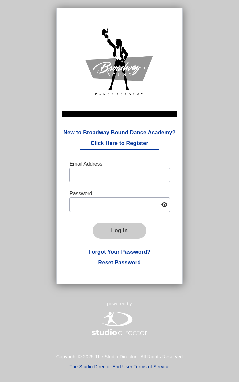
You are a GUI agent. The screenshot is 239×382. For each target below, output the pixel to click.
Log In (119, 230)
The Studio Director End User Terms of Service (120, 366)
